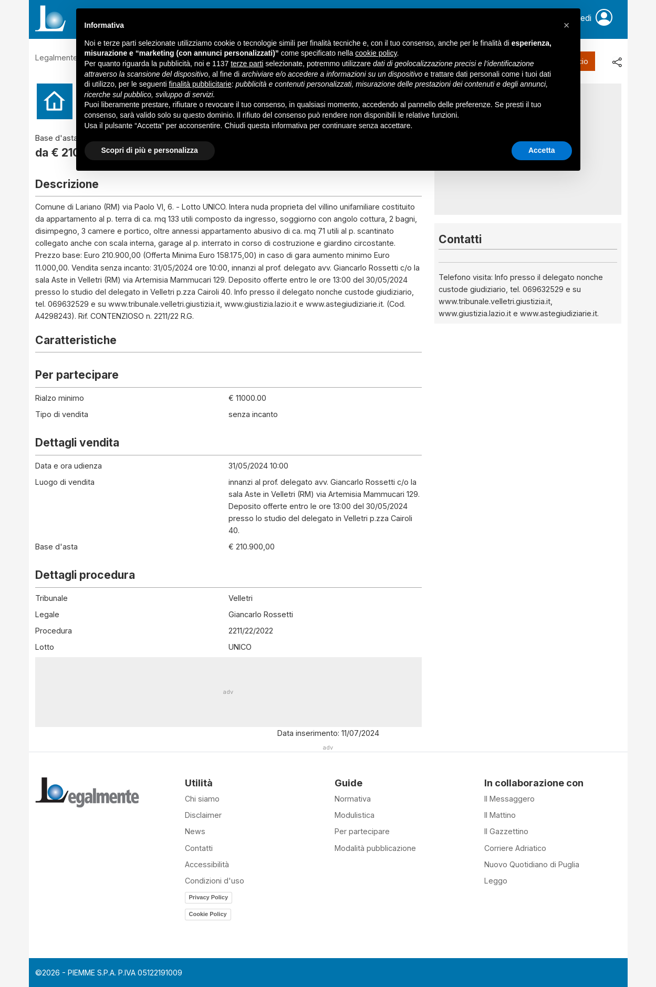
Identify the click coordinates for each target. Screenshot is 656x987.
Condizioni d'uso (214, 880)
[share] (616, 61)
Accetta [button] (541, 150)
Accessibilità (207, 864)
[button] (566, 25)
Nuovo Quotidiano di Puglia (531, 864)
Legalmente (56, 57)
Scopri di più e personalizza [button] (149, 150)
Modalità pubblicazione (375, 848)
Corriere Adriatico (515, 848)
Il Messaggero (509, 798)
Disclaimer (203, 815)
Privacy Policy (208, 897)
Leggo (495, 880)
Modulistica (354, 815)
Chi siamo (202, 798)
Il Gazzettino (506, 831)
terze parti (247, 63)
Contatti (199, 848)
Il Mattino (500, 815)
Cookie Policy (208, 914)
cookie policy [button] (376, 53)
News (195, 831)
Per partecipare (362, 831)
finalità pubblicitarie (200, 84)
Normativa (353, 798)
